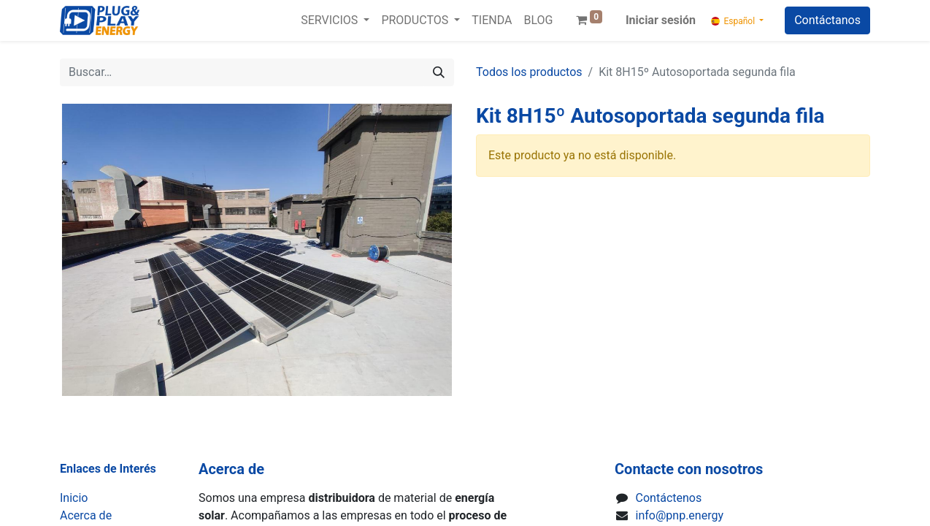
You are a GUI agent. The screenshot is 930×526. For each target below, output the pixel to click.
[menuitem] (492, 20)
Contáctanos (827, 20)
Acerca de (86, 515)
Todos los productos (529, 72)
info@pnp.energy (679, 515)
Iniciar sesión (661, 20)
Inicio (74, 498)
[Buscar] (438, 72)
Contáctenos (669, 498)
